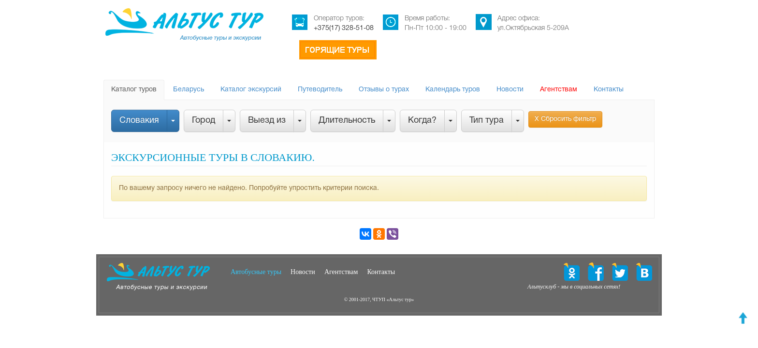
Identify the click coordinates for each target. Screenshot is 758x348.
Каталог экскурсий (250, 90)
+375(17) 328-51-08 (344, 28)
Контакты (609, 90)
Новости (510, 90)
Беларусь (188, 90)
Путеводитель (320, 90)
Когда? (422, 120)
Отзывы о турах (384, 90)
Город (203, 120)
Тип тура (486, 120)
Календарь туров (452, 90)
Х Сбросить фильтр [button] (565, 119)
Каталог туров (134, 90)
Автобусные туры (256, 272)
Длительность (347, 120)
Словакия (139, 120)
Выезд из (267, 120)
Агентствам (558, 90)
